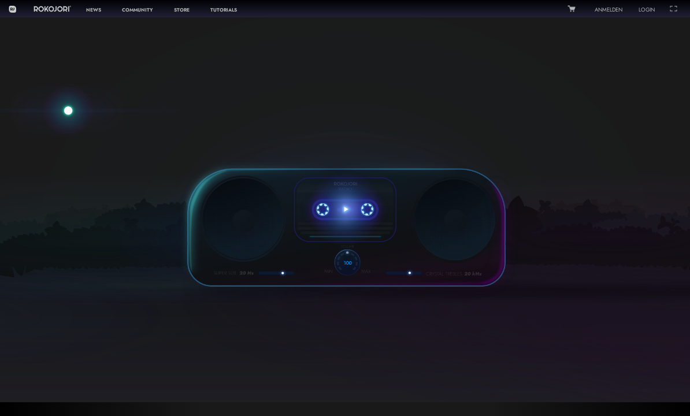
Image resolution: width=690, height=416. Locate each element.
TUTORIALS (223, 9)
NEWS (93, 9)
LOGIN (647, 10)
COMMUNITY (137, 9)
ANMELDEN (608, 10)
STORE (182, 9)
